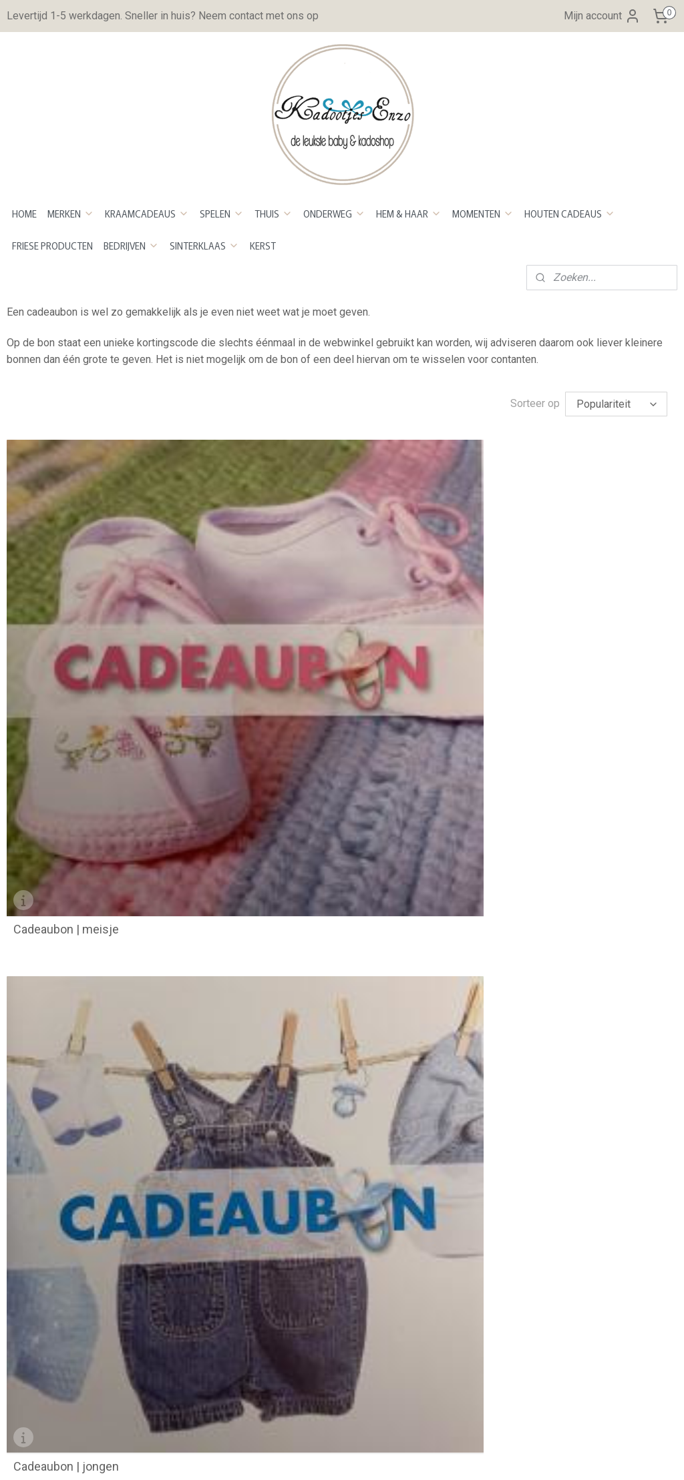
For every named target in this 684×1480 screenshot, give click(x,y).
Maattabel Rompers (53, 1258)
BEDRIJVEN (131, 245)
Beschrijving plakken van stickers (84, 1190)
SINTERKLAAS (204, 245)
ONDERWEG (334, 213)
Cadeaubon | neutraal (525, 667)
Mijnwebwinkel (484, 1455)
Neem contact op (46, 964)
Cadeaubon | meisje (66, 667)
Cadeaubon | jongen (294, 667)
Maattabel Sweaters (54, 1275)
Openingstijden (269, 924)
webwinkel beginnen (372, 1455)
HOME (24, 213)
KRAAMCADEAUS (147, 213)
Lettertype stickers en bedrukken (84, 1224)
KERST (263, 245)
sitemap (297, 1455)
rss (323, 1455)
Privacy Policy (267, 907)
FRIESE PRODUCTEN (52, 245)
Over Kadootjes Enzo (56, 947)
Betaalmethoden (272, 821)
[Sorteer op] (616, 404)
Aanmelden (271, 1224)
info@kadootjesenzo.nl (89, 1001)
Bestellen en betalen (282, 805)
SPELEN (222, 213)
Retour (249, 856)
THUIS (273, 213)
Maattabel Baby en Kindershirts (81, 1241)
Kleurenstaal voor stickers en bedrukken (100, 1207)
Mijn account (602, 16)
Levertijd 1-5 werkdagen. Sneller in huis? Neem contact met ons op (163, 15)
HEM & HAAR (409, 213)
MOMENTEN (483, 213)
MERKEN (70, 213)
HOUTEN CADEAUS (569, 213)
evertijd (257, 839)
